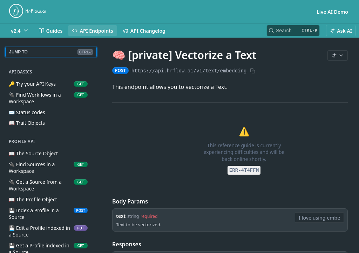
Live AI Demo (332, 11)
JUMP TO (51, 52)
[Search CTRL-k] (293, 30)
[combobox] (319, 217)
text (121, 216)
